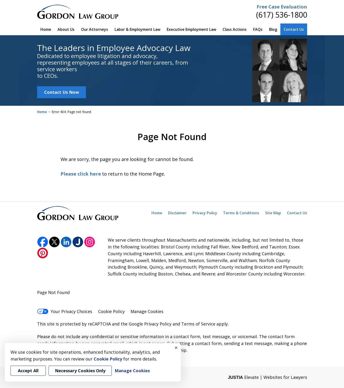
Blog (273, 29)
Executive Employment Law (191, 29)
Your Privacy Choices (64, 311)
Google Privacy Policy (150, 324)
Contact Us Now (61, 92)
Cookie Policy (111, 311)
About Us (66, 29)
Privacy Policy (205, 213)
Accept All (28, 370)
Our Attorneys (94, 29)
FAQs (258, 29)
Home (45, 29)
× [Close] (176, 347)
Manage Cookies (147, 311)
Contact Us (294, 29)
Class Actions (235, 29)
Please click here (81, 174)
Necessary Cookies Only (80, 370)
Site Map (273, 213)
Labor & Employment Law (137, 29)
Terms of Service (198, 324)
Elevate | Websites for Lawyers (267, 377)
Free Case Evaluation (282, 7)
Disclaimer (177, 213)
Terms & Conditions (241, 213)
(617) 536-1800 (281, 15)
